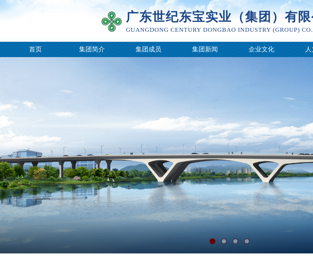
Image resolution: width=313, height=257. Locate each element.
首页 (35, 49)
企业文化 (261, 49)
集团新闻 (205, 49)
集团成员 (148, 49)
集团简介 (92, 49)
